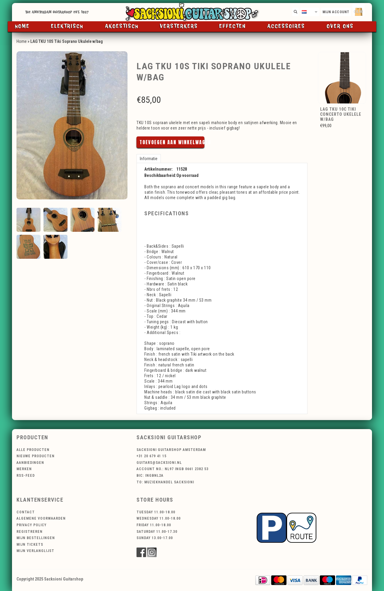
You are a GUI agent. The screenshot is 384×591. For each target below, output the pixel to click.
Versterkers (179, 26)
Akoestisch (122, 26)
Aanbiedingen (30, 463)
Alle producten (33, 450)
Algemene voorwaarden (41, 518)
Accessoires (286, 26)
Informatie (149, 158)
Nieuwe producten (35, 456)
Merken (24, 469)
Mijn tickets (29, 544)
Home (22, 26)
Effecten (232, 26)
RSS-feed (25, 475)
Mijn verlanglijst (35, 551)
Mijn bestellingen (35, 538)
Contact (25, 512)
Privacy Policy (31, 525)
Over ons (340, 26)
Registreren (29, 532)
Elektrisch (67, 26)
